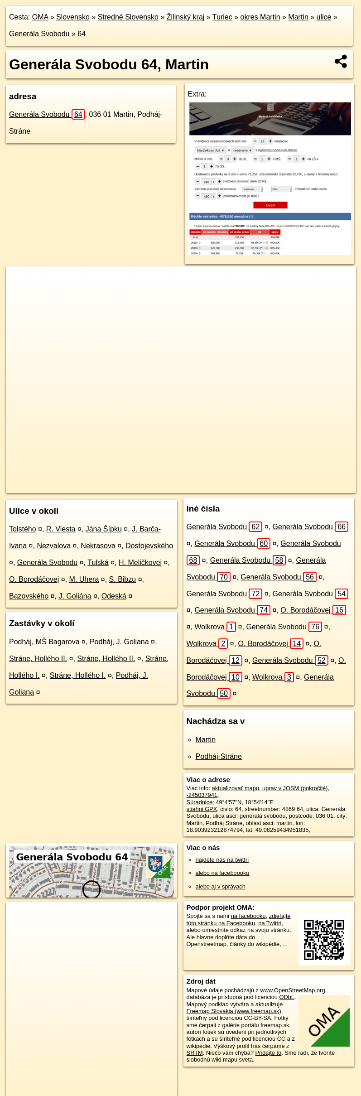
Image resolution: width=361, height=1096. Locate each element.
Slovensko (73, 17)
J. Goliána (74, 596)
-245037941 (202, 795)
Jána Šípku (104, 529)
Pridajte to (268, 1052)
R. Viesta (61, 529)
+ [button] (21, 282)
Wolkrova (215, 627)
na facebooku (248, 916)
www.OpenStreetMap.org (292, 990)
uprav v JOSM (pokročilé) (294, 788)
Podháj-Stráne (219, 756)
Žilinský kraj (186, 17)
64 (81, 34)
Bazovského (28, 596)
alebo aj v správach (220, 886)
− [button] (21, 296)
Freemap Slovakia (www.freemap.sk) (234, 1011)
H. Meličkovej (140, 562)
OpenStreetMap (172, 485)
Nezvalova (54, 546)
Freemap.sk (219, 485)
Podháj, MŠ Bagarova (44, 642)
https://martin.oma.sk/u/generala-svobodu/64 (301, 485)
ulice (324, 17)
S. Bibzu (122, 579)
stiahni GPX (202, 809)
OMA (40, 17)
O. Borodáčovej (34, 579)
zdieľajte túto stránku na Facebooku (239, 919)
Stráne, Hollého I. (78, 675)
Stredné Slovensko (128, 17)
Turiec (222, 17)
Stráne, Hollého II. (38, 658)
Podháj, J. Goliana (119, 642)
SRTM (195, 1052)
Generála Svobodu (39, 34)
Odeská (113, 596)
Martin (298, 17)
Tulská (98, 562)
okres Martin (260, 17)
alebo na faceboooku (223, 872)
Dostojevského (149, 546)
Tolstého (22, 529)
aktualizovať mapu (235, 788)
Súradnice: (200, 802)
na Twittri (269, 923)
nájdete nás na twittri (222, 859)
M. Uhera (84, 579)
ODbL (286, 997)
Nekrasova (98, 546)
